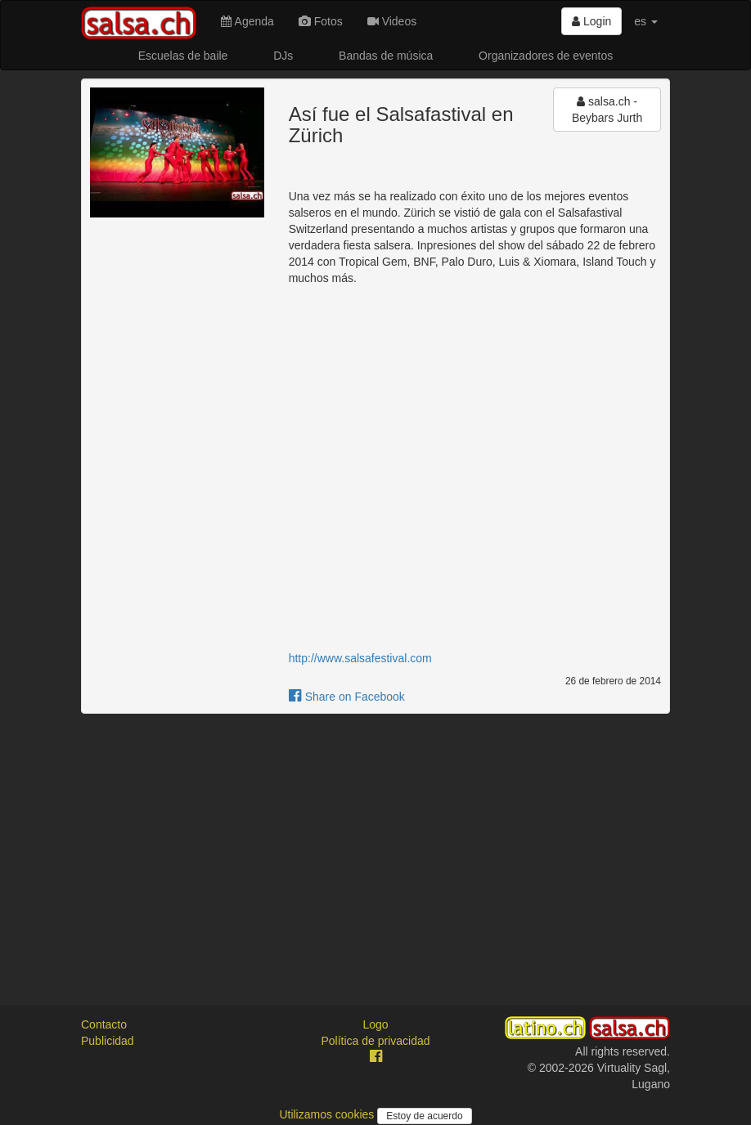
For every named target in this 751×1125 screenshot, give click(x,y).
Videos (391, 21)
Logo (375, 1024)
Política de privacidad (375, 1040)
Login (591, 21)
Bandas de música (386, 55)
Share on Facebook (347, 696)
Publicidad (107, 1040)
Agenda (247, 21)
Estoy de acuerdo (424, 1116)
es (646, 21)
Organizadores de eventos (546, 55)
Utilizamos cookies (328, 1114)
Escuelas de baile (183, 55)
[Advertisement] (375, 844)
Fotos (321, 21)
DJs (283, 55)
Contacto (104, 1024)
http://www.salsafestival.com (360, 658)
